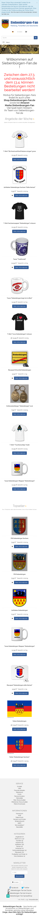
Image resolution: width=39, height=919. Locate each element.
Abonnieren (19, 876)
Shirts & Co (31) (19, 838)
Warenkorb (19, 792)
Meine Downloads (19, 804)
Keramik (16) (19, 842)
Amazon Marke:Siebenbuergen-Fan (19, 104)
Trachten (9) (19, 840)
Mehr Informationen (19, 159)
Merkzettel (19, 798)
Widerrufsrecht (19, 821)
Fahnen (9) (19, 846)
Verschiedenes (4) (19, 856)
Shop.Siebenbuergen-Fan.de (19, 100)
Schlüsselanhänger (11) (19, 850)
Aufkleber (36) (19, 844)
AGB (19, 815)
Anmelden (19, 31)
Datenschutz (19, 817)
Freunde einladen (19, 790)
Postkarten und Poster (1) (19, 854)
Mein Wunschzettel (19, 800)
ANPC (19, 823)
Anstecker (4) (19, 848)
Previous (3, 49)
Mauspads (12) (19, 852)
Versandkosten (33, 899)
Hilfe (19, 788)
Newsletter (19, 827)
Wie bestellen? (19, 825)
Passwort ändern (19, 796)
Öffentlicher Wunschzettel (19, 802)
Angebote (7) (20, 837)
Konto (19, 794)
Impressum (19, 813)
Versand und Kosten (19, 819)
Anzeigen (15, 882)
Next (36, 49)
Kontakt (19, 786)
